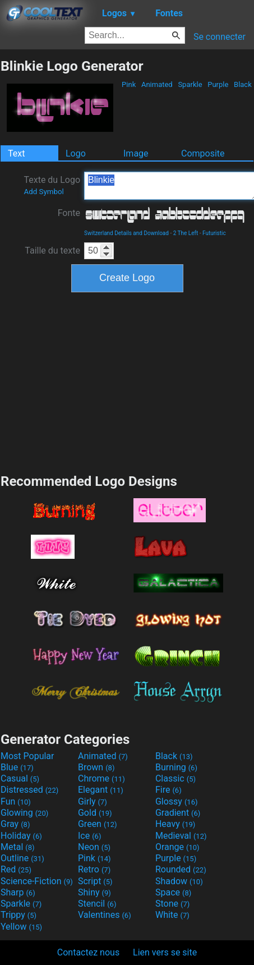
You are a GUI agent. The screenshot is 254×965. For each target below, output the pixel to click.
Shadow (179, 881)
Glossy (176, 801)
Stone (172, 903)
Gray (15, 824)
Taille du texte (52, 250)
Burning (176, 767)
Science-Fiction (37, 881)
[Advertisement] (127, 381)
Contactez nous (88, 952)
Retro (94, 869)
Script (95, 881)
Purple (218, 84)
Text (16, 153)
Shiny (94, 892)
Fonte (69, 213)
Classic (175, 778)
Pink (129, 84)
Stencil (97, 903)
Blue (17, 767)
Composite (203, 153)
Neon (94, 847)
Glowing (24, 812)
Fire (168, 789)
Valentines (104, 914)
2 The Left (185, 233)
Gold (95, 812)
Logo (76, 153)
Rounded (180, 869)
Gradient (177, 812)
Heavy (175, 824)
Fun (16, 801)
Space (173, 892)
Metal (18, 847)
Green (97, 824)
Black (242, 84)
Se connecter (219, 36)
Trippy (18, 914)
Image (136, 153)
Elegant (100, 789)
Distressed (29, 789)
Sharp (18, 892)
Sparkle (190, 84)
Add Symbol (43, 191)
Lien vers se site (165, 952)
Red (16, 869)
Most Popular (27, 756)
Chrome (101, 778)
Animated (157, 84)
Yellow (21, 926)
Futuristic (214, 233)
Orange (177, 847)
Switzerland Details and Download (126, 233)
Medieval (181, 835)
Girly (92, 801)
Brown (96, 767)
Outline (22, 858)
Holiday (21, 835)
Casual (20, 778)
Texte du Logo (52, 185)
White (172, 914)
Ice (89, 835)
